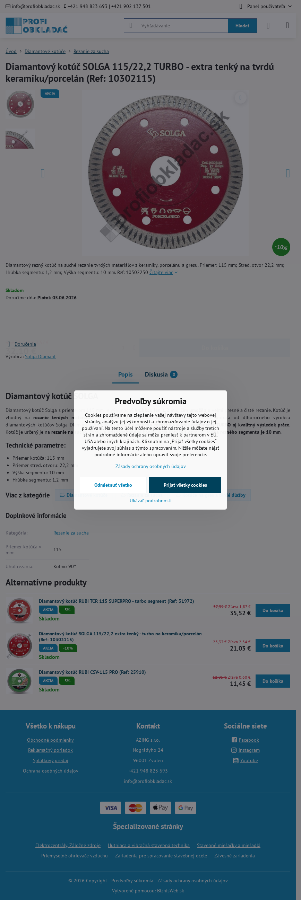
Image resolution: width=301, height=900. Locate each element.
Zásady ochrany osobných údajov (150, 466)
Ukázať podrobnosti (151, 500)
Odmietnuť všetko (113, 485)
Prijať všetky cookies (185, 485)
